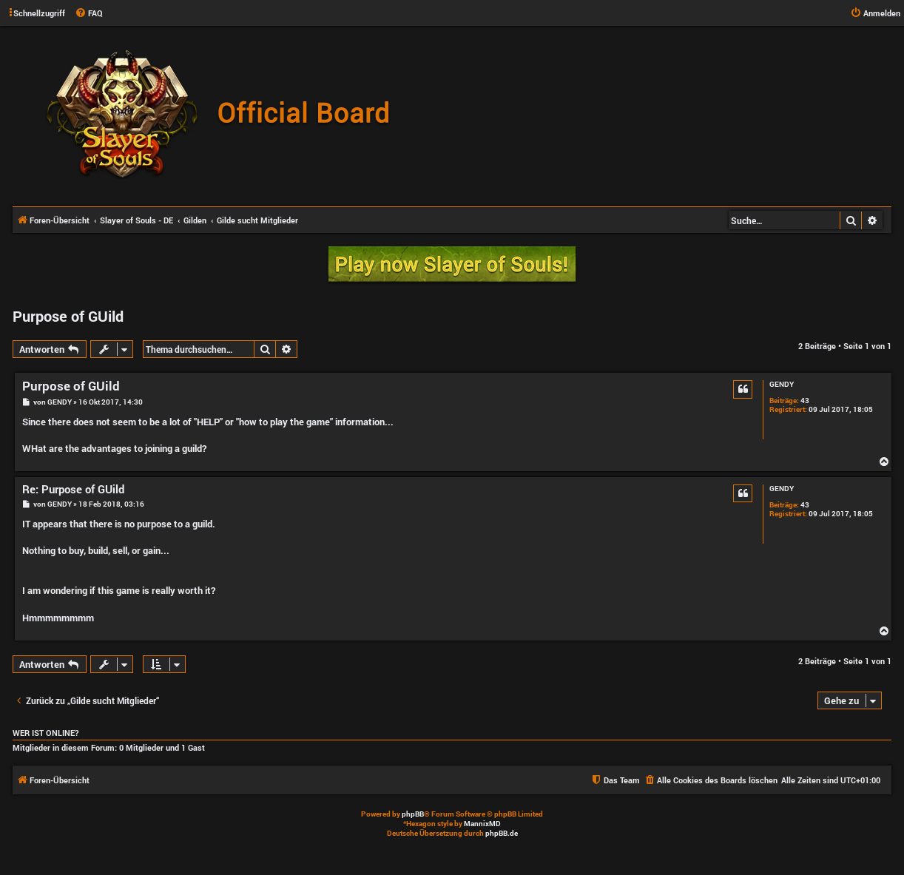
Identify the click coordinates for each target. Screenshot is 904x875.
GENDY (781, 384)
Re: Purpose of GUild (73, 489)
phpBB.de (501, 833)
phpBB (413, 814)
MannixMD (482, 823)
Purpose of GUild (68, 315)
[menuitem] (89, 13)
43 (804, 400)
